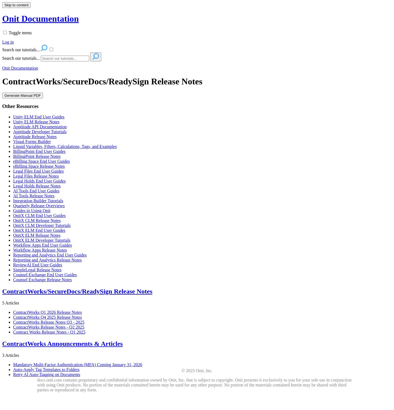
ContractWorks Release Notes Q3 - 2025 (48, 322)
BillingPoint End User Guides (39, 151)
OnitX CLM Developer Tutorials (42, 225)
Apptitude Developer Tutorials (40, 131)
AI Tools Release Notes (33, 195)
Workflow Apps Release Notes (40, 250)
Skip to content (16, 5)
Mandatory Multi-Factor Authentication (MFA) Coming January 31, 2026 (77, 364)
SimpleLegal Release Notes (37, 269)
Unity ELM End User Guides (39, 117)
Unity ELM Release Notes (36, 121)
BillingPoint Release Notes (36, 156)
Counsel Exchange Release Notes (42, 279)
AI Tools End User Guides (36, 191)
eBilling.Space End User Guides (41, 161)
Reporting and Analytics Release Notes (47, 260)
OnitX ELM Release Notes (36, 235)
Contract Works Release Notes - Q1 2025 (49, 332)
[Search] (65, 58)
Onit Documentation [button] (40, 19)
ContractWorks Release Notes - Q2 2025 (48, 327)
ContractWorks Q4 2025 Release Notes (47, 317)
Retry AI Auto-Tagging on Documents (46, 374)
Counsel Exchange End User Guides (45, 274)
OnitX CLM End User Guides (39, 215)
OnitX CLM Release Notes (37, 220)
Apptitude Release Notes (35, 136)
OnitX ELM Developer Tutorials (41, 240)
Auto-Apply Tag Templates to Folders (46, 369)
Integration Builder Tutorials (38, 200)
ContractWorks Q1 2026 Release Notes (47, 312)
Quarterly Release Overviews (39, 205)
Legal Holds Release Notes (37, 186)
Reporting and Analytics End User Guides (50, 255)
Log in (8, 42)
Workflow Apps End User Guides (42, 245)
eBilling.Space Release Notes (39, 166)
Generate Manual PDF (22, 95)
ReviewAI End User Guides (37, 265)
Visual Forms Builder (32, 141)
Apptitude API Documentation (40, 126)
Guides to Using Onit (31, 210)
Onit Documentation (20, 68)
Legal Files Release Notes (36, 176)
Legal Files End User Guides (38, 171)
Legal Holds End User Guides (39, 181)
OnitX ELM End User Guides (39, 230)
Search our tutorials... (21, 58)
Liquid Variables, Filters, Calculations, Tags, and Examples (65, 146)
